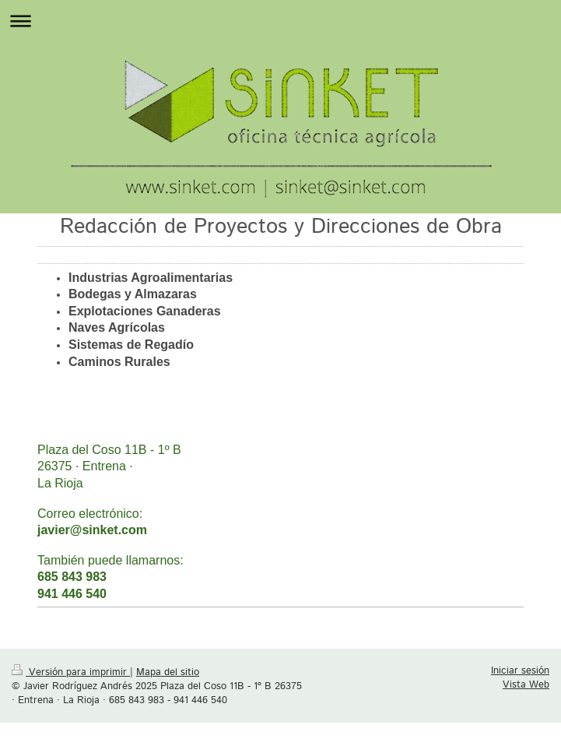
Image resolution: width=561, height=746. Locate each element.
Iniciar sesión (520, 670)
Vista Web (526, 684)
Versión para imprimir (71, 672)
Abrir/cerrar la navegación (280, 20)
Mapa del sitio (167, 672)
